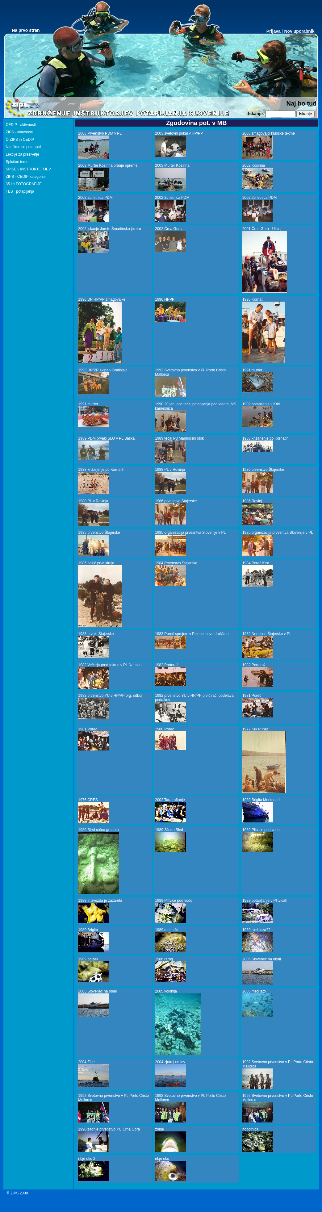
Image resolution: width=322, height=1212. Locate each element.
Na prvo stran (26, 30)
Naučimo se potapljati (23, 147)
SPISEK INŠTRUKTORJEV (28, 169)
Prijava (273, 31)
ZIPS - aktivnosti (19, 132)
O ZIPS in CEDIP (20, 139)
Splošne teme (17, 162)
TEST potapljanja (20, 191)
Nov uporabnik (299, 31)
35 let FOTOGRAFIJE (24, 184)
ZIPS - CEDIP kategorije (26, 176)
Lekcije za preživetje (22, 154)
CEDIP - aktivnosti (21, 125)
